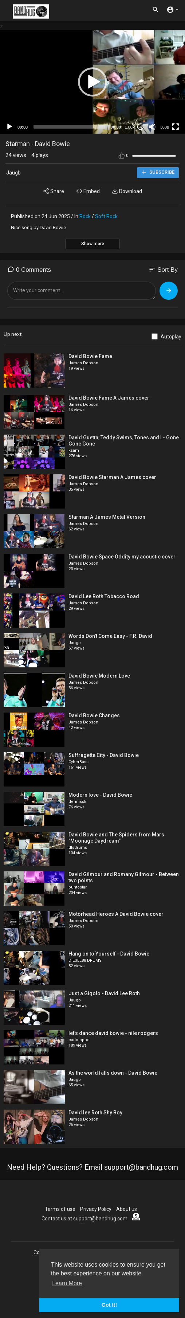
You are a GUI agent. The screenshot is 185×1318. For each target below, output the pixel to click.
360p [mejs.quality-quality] (164, 127)
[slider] (69, 127)
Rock (85, 216)
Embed (88, 191)
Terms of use (60, 1209)
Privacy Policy (95, 1209)
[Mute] (152, 126)
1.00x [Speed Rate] (130, 127)
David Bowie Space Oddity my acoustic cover (122, 557)
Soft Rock (106, 216)
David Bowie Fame (90, 356)
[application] (92, 82)
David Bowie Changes (94, 715)
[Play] (9, 126)
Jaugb (13, 173)
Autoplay (171, 337)
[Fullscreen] (175, 126)
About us (126, 1209)
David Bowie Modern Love (99, 676)
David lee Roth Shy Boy (95, 1112)
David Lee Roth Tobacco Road (103, 596)
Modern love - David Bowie (100, 795)
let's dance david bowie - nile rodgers (113, 1033)
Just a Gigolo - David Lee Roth (104, 993)
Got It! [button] (109, 1305)
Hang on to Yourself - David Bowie (108, 954)
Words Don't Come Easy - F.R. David (110, 636)
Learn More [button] (67, 1283)
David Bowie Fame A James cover (108, 398)
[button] (92, 82)
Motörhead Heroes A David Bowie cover (116, 914)
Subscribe (157, 172)
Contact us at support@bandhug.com (84, 1218)
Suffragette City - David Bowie (103, 755)
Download (127, 191)
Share (53, 191)
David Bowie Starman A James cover (112, 477)
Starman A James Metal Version (106, 517)
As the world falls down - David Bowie (112, 1073)
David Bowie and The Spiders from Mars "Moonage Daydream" (116, 838)
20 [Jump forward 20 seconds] (140, 126)
